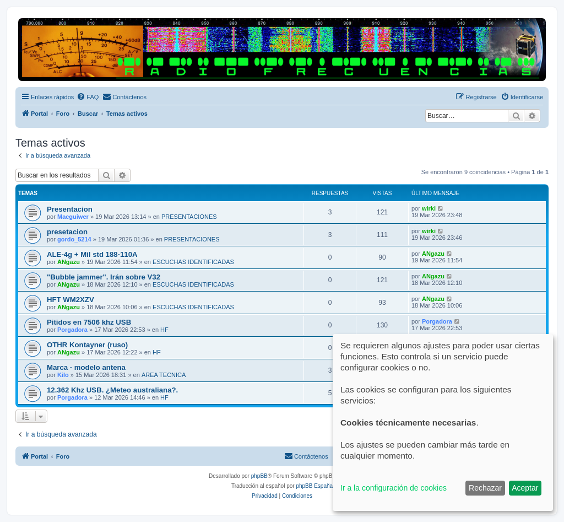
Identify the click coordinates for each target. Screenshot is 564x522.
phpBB (259, 476)
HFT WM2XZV (70, 299)
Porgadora (72, 329)
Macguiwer (73, 216)
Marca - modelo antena (86, 367)
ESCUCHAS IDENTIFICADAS (193, 262)
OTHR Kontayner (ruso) (87, 345)
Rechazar (485, 487)
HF (164, 329)
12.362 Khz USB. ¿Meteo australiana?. (112, 390)
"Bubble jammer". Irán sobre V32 (103, 277)
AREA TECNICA (164, 375)
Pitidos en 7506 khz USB (89, 322)
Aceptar (525, 487)
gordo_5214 (74, 239)
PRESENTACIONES (189, 216)
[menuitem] (88, 97)
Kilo (63, 375)
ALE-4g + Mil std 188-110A (92, 254)
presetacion (67, 232)
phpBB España (314, 486)
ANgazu (68, 262)
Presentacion (70, 209)
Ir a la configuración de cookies (393, 487)
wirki (429, 208)
